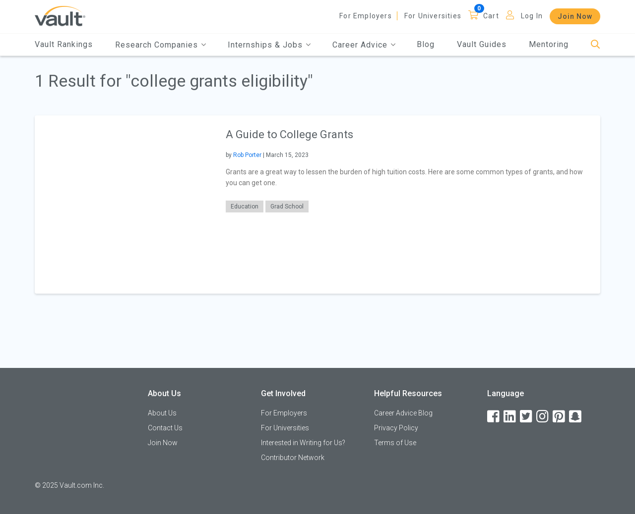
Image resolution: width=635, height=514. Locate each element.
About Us (162, 413)
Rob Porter (247, 155)
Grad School (287, 206)
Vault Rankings (64, 44)
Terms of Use (395, 443)
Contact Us (165, 428)
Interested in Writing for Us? (303, 443)
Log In (532, 16)
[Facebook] (494, 416)
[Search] (595, 45)
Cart (491, 16)
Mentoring (549, 44)
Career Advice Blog (403, 413)
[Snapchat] (576, 416)
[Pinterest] (560, 416)
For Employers (365, 16)
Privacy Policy (396, 428)
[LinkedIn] (510, 416)
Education (244, 206)
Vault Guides (482, 44)
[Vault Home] (60, 15)
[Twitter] (527, 416)
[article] (317, 204)
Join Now (575, 16)
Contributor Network (292, 458)
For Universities (432, 16)
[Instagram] (543, 416)
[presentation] (124, 204)
